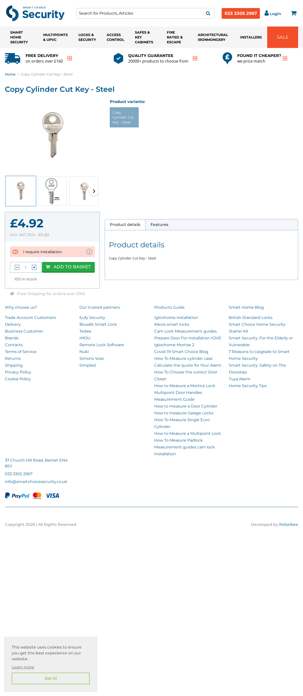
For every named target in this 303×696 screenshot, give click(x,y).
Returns (13, 358)
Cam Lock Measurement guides (185, 331)
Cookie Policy (18, 379)
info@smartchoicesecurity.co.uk (36, 481)
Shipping (14, 365)
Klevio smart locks (171, 324)
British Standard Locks (251, 317)
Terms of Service (21, 351)
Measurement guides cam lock (184, 447)
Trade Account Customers (30, 317)
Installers (251, 37)
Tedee (85, 331)
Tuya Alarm (239, 379)
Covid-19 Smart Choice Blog (181, 351)
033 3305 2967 (241, 13)
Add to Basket (68, 266)
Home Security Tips (248, 385)
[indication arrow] (70, 58)
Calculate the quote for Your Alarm (187, 365)
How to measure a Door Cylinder (186, 406)
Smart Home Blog (246, 307)
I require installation (42, 252)
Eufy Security (92, 317)
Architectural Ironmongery (213, 37)
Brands (12, 338)
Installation (165, 454)
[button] (93, 191)
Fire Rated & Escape (175, 37)
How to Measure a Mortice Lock (184, 385)
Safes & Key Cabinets (144, 37)
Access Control (115, 37)
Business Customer (24, 331)
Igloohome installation (176, 317)
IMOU (85, 338)
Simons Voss (91, 358)
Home (10, 74)
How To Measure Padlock (178, 440)
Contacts (14, 345)
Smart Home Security (19, 37)
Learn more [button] (23, 667)
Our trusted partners (99, 307)
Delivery (13, 324)
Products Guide (169, 307)
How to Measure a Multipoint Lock (187, 433)
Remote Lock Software (101, 345)
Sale (282, 37)
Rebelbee (288, 524)
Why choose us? (21, 307)
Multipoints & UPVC (55, 37)
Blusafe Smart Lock (98, 324)
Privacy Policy (18, 372)
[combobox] (145, 13)
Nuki (84, 351)
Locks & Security (87, 37)
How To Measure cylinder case (183, 358)
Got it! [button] (51, 678)
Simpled (87, 365)
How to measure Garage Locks (183, 413)
